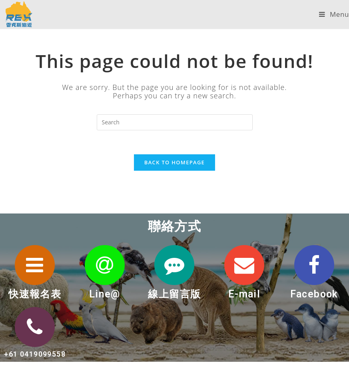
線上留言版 (174, 294)
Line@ (104, 294)
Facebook (314, 294)
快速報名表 (34, 294)
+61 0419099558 (35, 354)
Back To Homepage (174, 162)
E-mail (244, 294)
